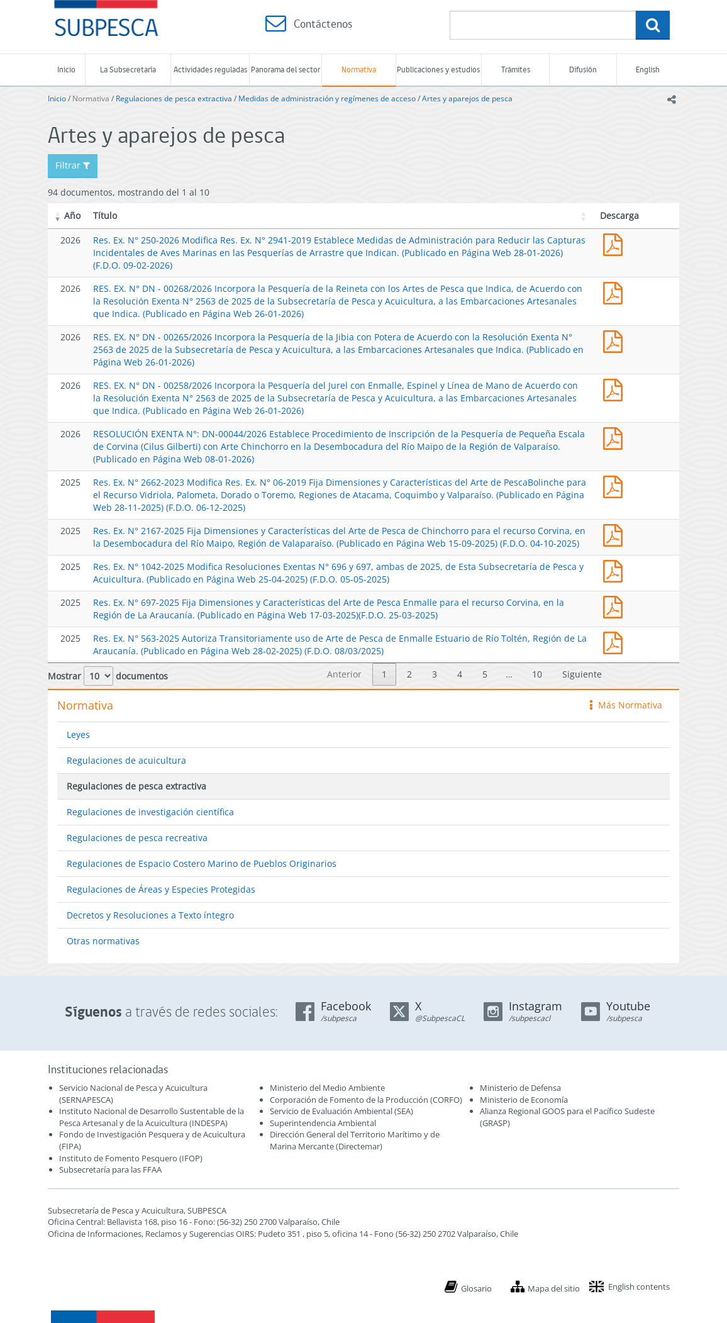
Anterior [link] (344, 674)
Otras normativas (103, 941)
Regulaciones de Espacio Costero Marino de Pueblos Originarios (201, 863)
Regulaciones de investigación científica (150, 812)
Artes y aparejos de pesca (467, 98)
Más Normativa (626, 705)
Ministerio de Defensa (520, 1087)
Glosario (476, 1288)
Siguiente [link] (582, 674)
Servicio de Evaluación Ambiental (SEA (340, 1111)
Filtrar (72, 165)
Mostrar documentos (108, 676)
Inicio (66, 69)
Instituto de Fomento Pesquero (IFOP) (131, 1158)
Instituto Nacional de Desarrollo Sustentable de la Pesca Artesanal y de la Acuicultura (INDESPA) (151, 1117)
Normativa (358, 69)
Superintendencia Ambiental (323, 1123)
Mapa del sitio (554, 1288)
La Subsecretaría (128, 69)
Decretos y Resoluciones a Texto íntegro (150, 915)
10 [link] (537, 674)
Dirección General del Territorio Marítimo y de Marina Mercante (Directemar (355, 1140)
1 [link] (384, 674)
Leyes (78, 734)
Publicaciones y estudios (438, 69)
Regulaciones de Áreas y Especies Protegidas (161, 889)
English (648, 69)
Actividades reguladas (210, 69)
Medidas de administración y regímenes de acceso (327, 98)
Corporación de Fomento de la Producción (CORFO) (366, 1099)
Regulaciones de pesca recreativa (137, 838)
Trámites (515, 69)
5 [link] (484, 674)
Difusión (583, 69)
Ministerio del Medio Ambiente (327, 1087)
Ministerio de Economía (524, 1099)
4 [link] (459, 674)
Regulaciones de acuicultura (126, 760)
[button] (58, 215)
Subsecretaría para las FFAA (110, 1169)
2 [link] (409, 674)
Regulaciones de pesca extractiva (174, 98)
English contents (639, 1286)
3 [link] (434, 674)
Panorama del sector (285, 69)
